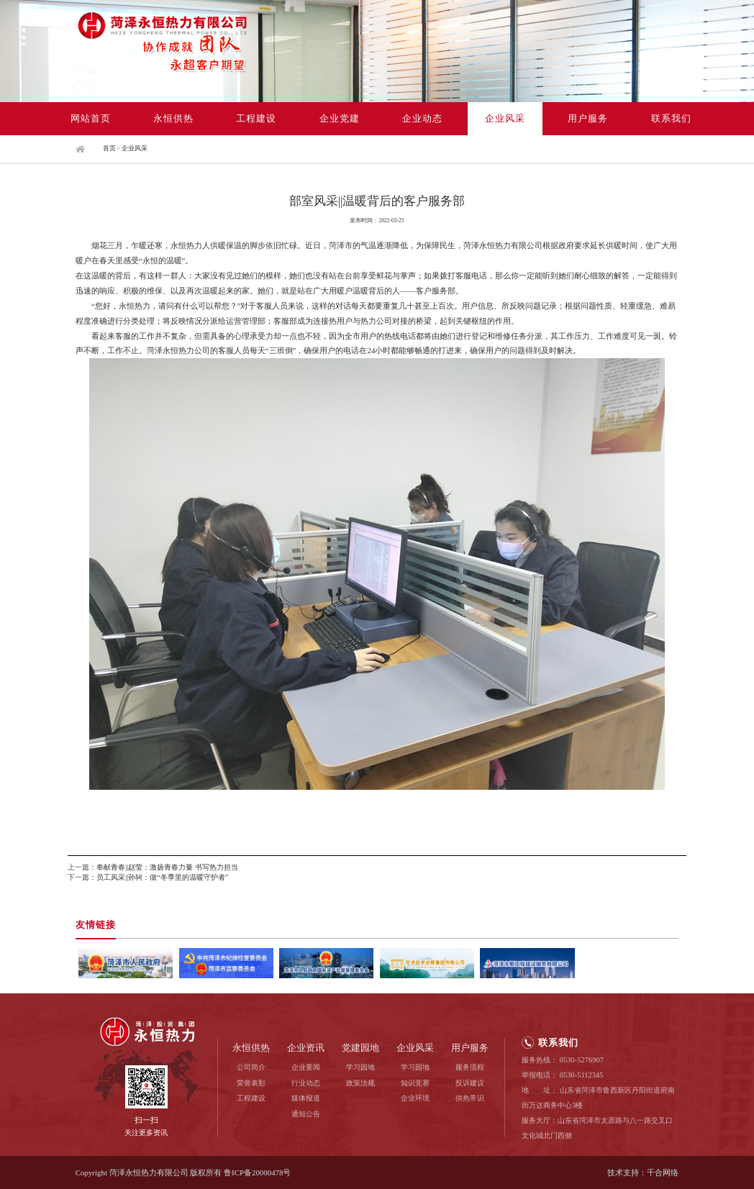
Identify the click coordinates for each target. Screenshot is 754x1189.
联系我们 (671, 119)
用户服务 (588, 119)
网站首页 (91, 119)
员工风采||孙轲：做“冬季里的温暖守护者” (162, 877)
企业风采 (505, 119)
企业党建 (339, 119)
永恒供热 (173, 119)
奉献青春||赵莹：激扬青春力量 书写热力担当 (167, 867)
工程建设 (256, 119)
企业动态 (422, 119)
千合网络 (662, 1172)
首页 (109, 148)
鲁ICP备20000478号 (257, 1172)
